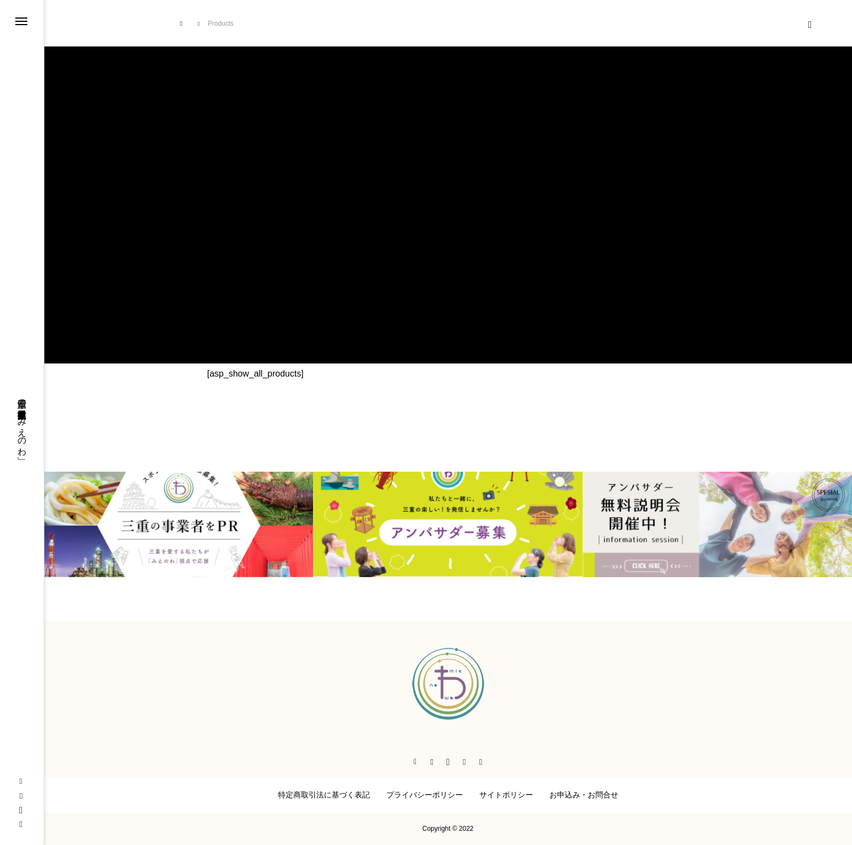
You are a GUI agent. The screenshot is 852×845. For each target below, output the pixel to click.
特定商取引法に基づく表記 (324, 795)
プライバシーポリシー (424, 795)
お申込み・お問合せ (583, 795)
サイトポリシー (506, 795)
